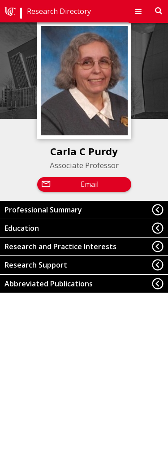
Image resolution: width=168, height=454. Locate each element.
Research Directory (59, 11)
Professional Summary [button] (43, 209)
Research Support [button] (35, 264)
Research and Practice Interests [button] (60, 246)
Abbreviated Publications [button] (48, 283)
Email (90, 184)
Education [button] (21, 228)
